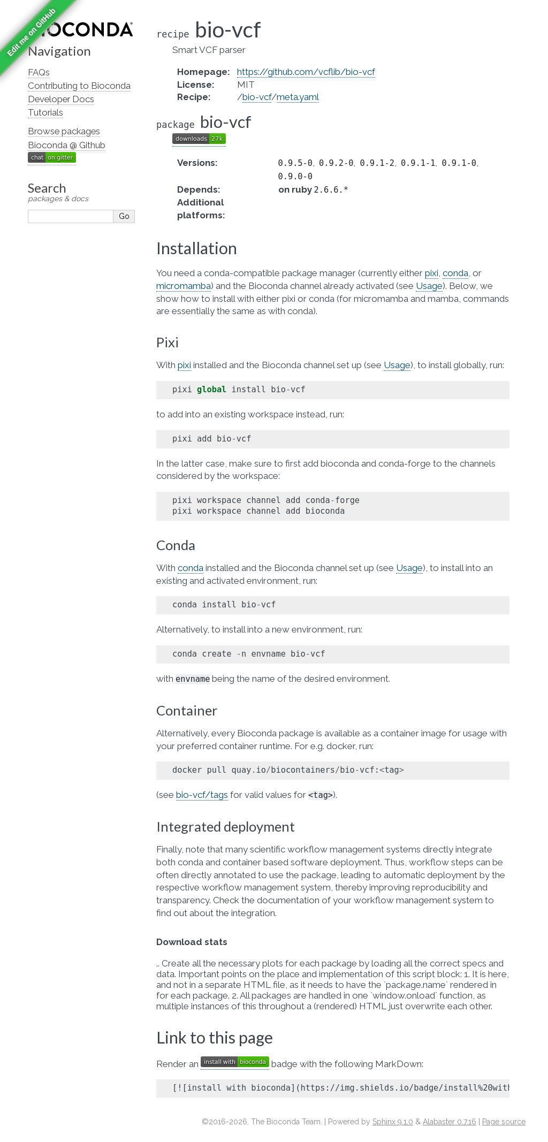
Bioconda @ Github (66, 145)
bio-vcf (256, 97)
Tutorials (45, 112)
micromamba (183, 285)
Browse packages (64, 131)
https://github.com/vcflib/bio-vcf (306, 71)
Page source (504, 1121)
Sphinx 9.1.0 (392, 1121)
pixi (431, 273)
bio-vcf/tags (202, 794)
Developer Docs (61, 99)
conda (455, 273)
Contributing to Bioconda (79, 85)
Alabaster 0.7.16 (449, 1121)
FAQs (39, 72)
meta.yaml (298, 97)
